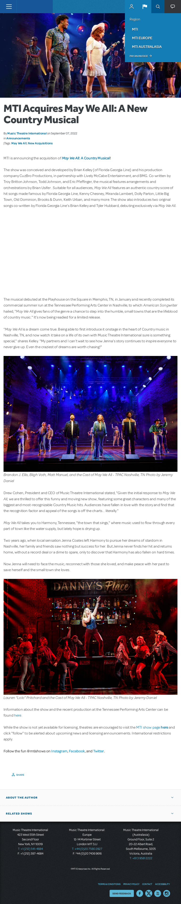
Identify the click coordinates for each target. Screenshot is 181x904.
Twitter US (148, 893)
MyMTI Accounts (131, 6)
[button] (144, 6)
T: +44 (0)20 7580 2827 (87, 849)
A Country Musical (95, 158)
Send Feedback (121, 893)
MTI (135, 29)
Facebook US (139, 893)
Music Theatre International (27, 133)
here (17, 715)
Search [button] (158, 6)
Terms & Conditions (109, 884)
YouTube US (157, 893)
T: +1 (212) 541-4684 (30, 849)
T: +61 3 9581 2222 (141, 858)
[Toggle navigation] (9, 6)
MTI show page (152, 727)
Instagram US (166, 893)
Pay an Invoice (139, 56)
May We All (19, 143)
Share (20, 774)
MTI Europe (142, 38)
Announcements (18, 138)
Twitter (98, 751)
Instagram (59, 751)
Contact (147, 884)
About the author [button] (22, 797)
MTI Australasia (147, 46)
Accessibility (162, 884)
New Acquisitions (40, 143)
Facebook (77, 751)
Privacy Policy (131, 884)
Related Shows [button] (19, 813)
